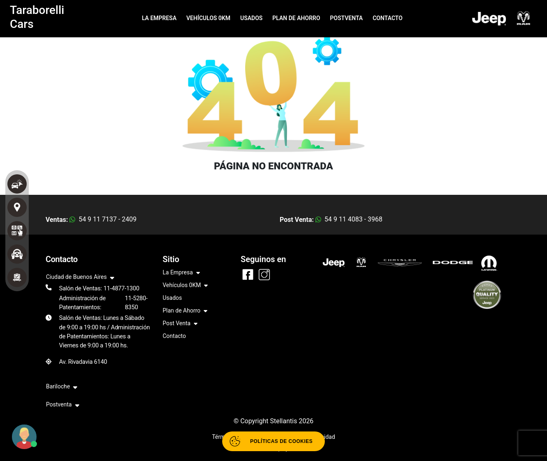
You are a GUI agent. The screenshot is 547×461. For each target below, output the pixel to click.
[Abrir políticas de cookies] (273, 441)
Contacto (174, 336)
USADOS (251, 18)
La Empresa (181, 273)
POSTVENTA (346, 18)
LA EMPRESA (159, 18)
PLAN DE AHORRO (296, 18)
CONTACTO (387, 18)
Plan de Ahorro (185, 311)
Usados (172, 297)
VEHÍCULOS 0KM (208, 18)
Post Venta (180, 324)
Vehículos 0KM (185, 286)
